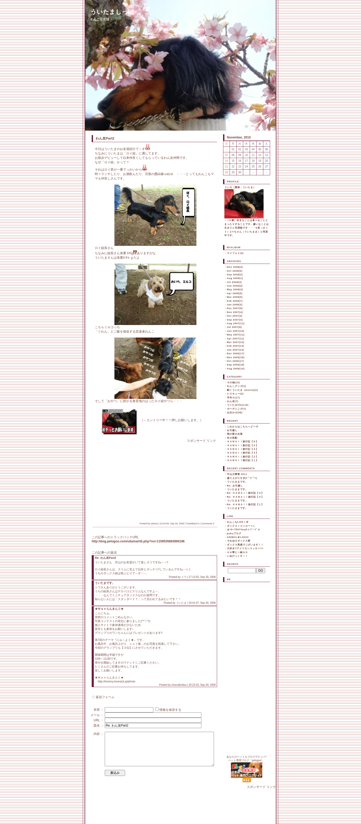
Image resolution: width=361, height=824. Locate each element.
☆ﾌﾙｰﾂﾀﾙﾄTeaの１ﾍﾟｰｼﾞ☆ (243, 529)
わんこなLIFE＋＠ (238, 522)
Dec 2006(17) (235, 353)
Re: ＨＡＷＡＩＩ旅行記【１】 (245, 504)
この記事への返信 (104, 552)
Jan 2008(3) (235, 304)
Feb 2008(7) (235, 301)
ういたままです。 (237, 481)
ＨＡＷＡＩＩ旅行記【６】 (242, 441)
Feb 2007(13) (235, 346)
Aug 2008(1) (235, 278)
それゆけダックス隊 (239, 540)
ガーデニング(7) (236, 409)
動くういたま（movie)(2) (242, 390)
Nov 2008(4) (235, 267)
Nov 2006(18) (236, 357)
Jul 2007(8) (234, 327)
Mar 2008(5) (235, 297)
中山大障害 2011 (237, 474)
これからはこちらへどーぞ (242, 426)
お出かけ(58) (235, 412)
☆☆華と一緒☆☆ (237, 552)
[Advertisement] (139, 479)
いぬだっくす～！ (237, 556)
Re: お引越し (235, 485)
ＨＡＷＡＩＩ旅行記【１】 (242, 460)
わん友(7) (232, 401)
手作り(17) (233, 397)
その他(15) (233, 382)
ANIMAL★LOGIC (238, 537)
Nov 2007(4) (235, 312)
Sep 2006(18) (235, 364)
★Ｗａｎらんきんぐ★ (109, 608)
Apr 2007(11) (235, 338)
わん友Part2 (105, 138)
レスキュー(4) (235, 393)
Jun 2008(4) (235, 286)
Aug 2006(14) (236, 368)
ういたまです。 (105, 582)
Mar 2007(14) (235, 342)
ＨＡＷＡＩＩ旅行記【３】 (242, 452)
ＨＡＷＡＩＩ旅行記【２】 (242, 456)
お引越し (232, 430)
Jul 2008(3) (234, 282)
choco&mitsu (179, 684)
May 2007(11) (236, 334)
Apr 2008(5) (235, 293)
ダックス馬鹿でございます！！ (245, 544)
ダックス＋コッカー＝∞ (241, 526)
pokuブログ (234, 533)
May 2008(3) (235, 289)
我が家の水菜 (235, 434)
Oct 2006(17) (235, 361)
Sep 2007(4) (235, 319)
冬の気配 (232, 438)
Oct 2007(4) (235, 316)
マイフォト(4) (235, 253)
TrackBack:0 (192, 523)
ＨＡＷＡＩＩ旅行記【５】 (242, 445)
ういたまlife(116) (238, 405)
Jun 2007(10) (235, 331)
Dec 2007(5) (235, 308)
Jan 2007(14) (235, 350)
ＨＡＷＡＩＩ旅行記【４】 (242, 449)
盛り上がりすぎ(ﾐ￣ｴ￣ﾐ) (242, 478)
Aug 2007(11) (236, 323)
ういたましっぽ (112, 11)
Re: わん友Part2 (105, 557)
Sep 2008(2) (235, 274)
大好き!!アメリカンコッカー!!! (245, 548)
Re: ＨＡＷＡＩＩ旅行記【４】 (245, 493)
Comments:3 (207, 523)
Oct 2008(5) (235, 271)
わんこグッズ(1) (236, 386)
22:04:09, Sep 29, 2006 (172, 523)
